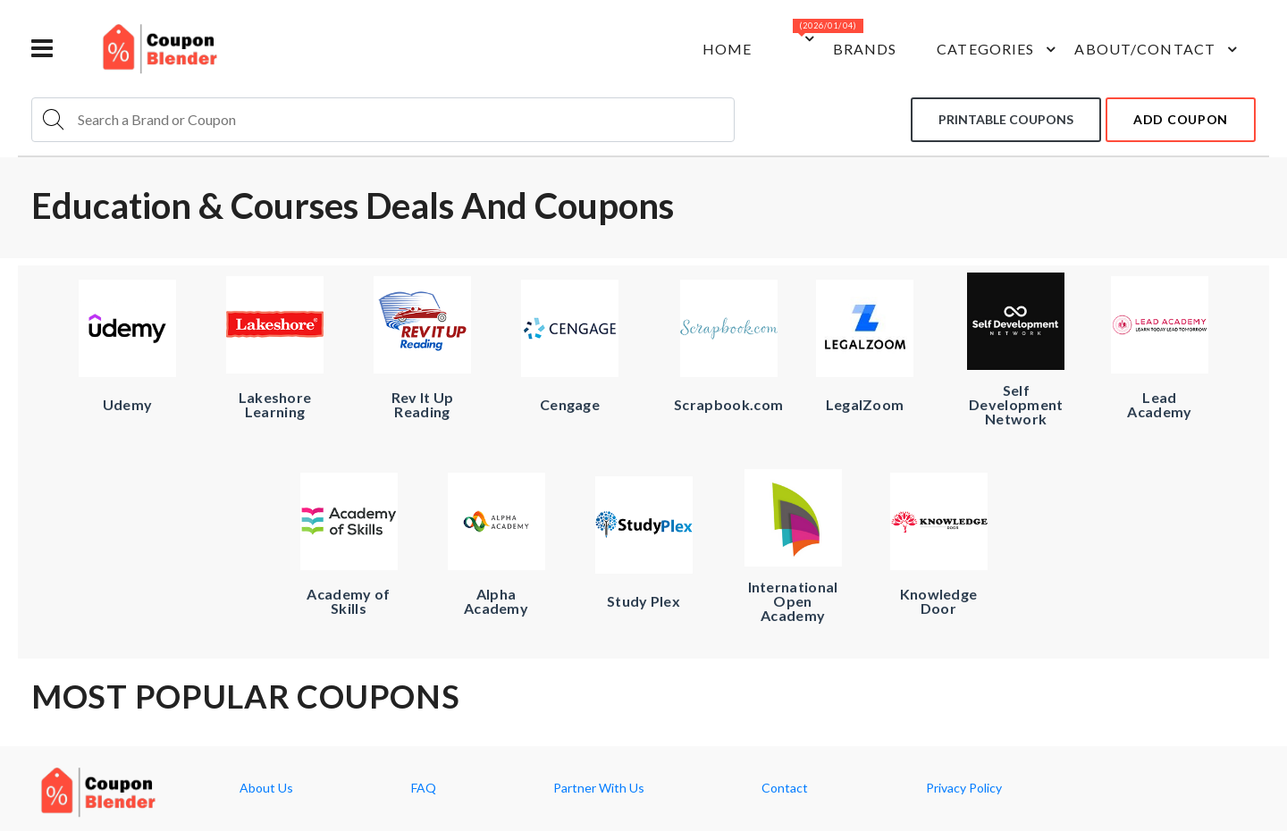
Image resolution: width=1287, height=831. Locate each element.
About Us (266, 788)
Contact (784, 788)
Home (727, 48)
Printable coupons (1005, 119)
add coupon (1180, 119)
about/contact (1158, 49)
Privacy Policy (964, 788)
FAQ (423, 788)
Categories (999, 49)
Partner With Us (598, 788)
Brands (865, 48)
